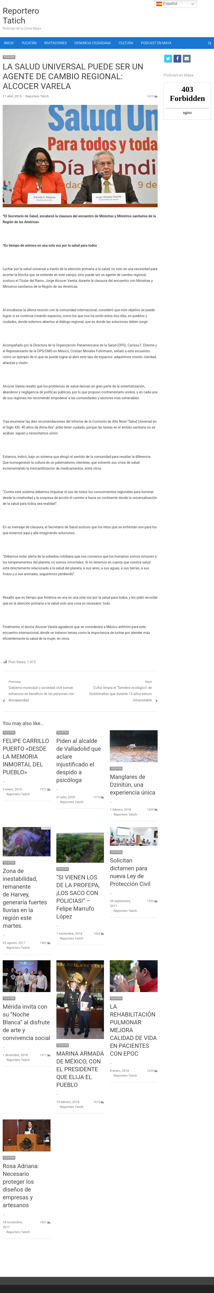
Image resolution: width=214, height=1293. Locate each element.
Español (166, 4)
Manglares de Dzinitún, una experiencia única (132, 785)
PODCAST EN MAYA (156, 43)
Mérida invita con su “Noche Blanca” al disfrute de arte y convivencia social (26, 1022)
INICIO (9, 43)
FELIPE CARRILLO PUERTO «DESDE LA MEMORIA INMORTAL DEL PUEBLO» (26, 757)
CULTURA (126, 43)
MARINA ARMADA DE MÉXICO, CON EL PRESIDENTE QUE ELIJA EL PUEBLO (80, 1069)
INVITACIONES (55, 43)
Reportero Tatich (21, 15)
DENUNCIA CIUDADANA (92, 43)
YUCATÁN (28, 43)
